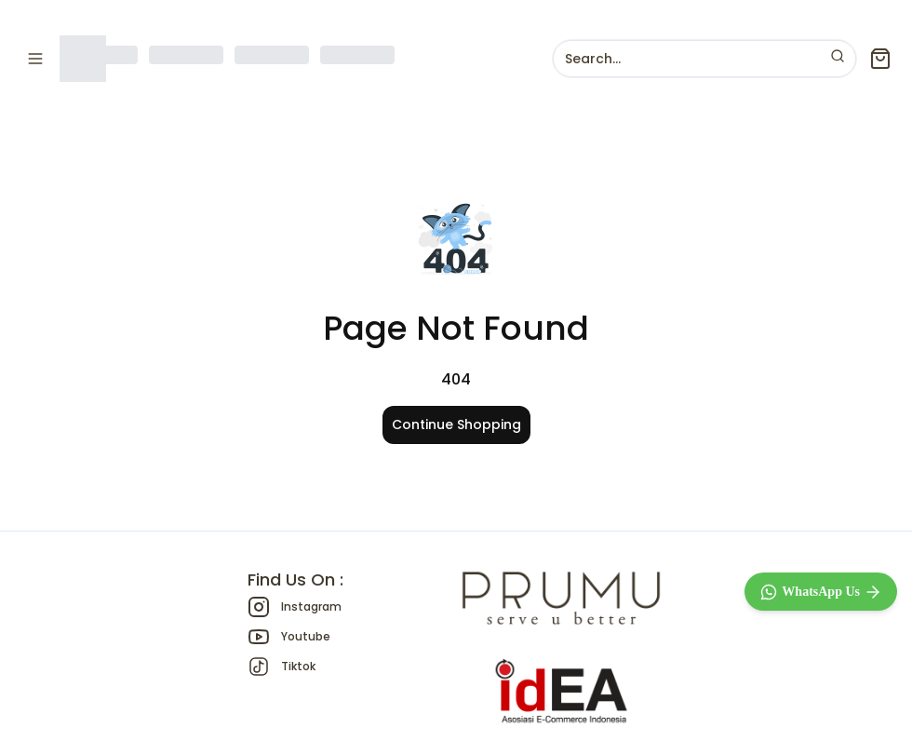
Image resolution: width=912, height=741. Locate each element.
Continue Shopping (456, 424)
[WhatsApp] (820, 592)
